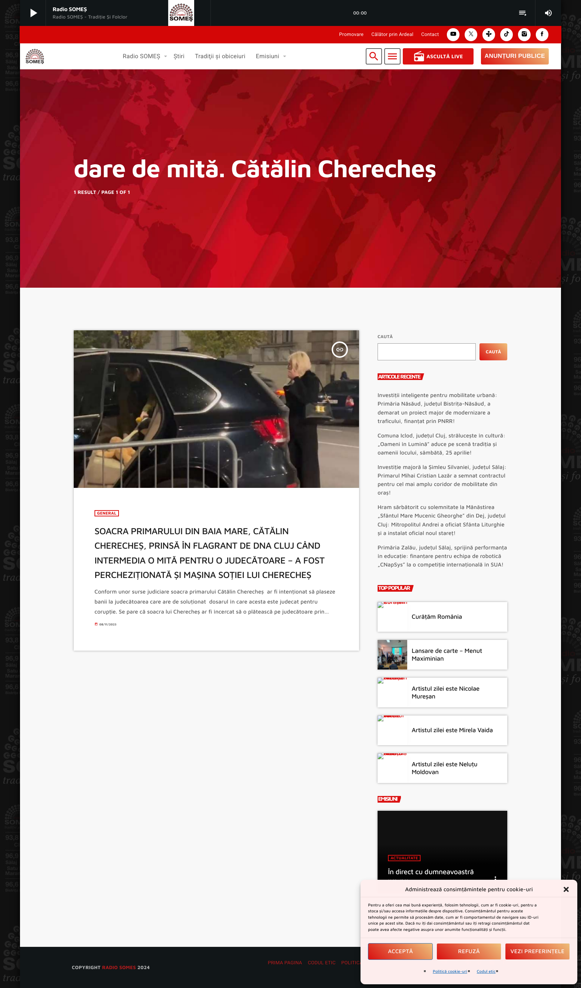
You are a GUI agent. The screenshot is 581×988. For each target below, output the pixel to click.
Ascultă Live (438, 56)
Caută (385, 336)
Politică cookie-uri (450, 971)
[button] (566, 889)
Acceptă (400, 951)
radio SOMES (119, 967)
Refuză (469, 951)
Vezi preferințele (538, 951)
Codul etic (486, 971)
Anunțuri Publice (515, 56)
